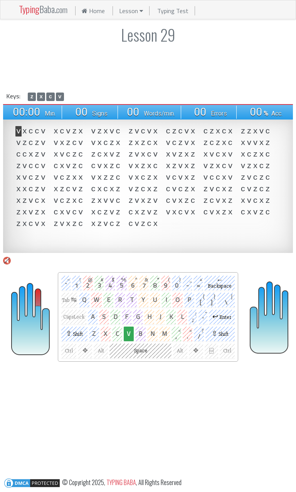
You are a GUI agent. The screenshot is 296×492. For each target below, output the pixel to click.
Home (93, 10)
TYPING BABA (121, 482)
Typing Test (172, 10)
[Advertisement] (148, 66)
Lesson (131, 10)
